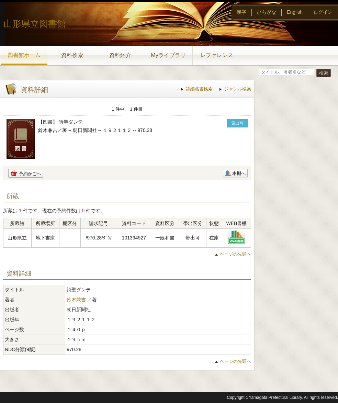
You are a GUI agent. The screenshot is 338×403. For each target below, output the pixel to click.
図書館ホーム (24, 55)
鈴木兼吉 (76, 299)
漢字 (241, 12)
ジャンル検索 (237, 88)
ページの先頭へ (235, 254)
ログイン (323, 12)
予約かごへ (30, 173)
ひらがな (266, 12)
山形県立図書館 (34, 24)
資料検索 (72, 55)
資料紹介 (120, 55)
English (295, 12)
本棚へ (239, 173)
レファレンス (216, 55)
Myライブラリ (168, 55)
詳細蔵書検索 (199, 88)
